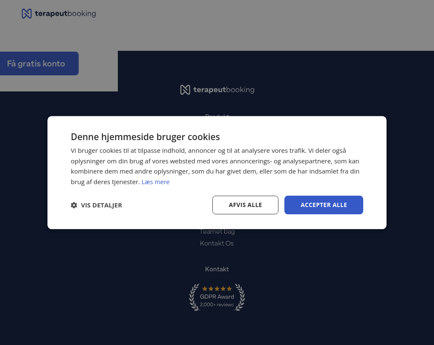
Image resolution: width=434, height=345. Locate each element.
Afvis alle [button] (245, 205)
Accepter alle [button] (323, 205)
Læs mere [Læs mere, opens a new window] (156, 181)
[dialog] (217, 172)
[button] (96, 205)
